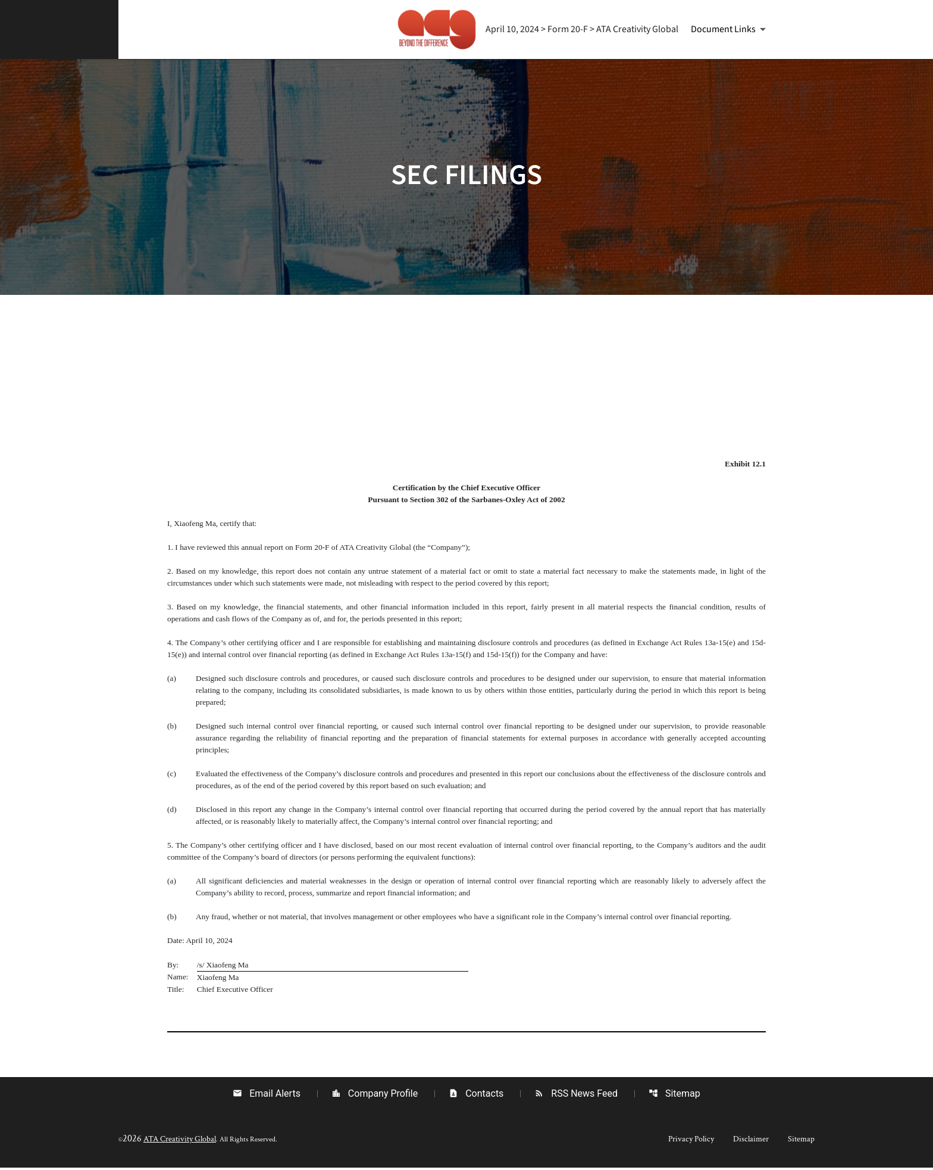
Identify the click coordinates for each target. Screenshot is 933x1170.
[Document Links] (730, 29)
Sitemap (674, 1095)
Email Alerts (266, 1095)
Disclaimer (751, 1141)
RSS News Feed (576, 1095)
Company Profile (374, 1095)
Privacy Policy (691, 1141)
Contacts (476, 1095)
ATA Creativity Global (179, 1141)
